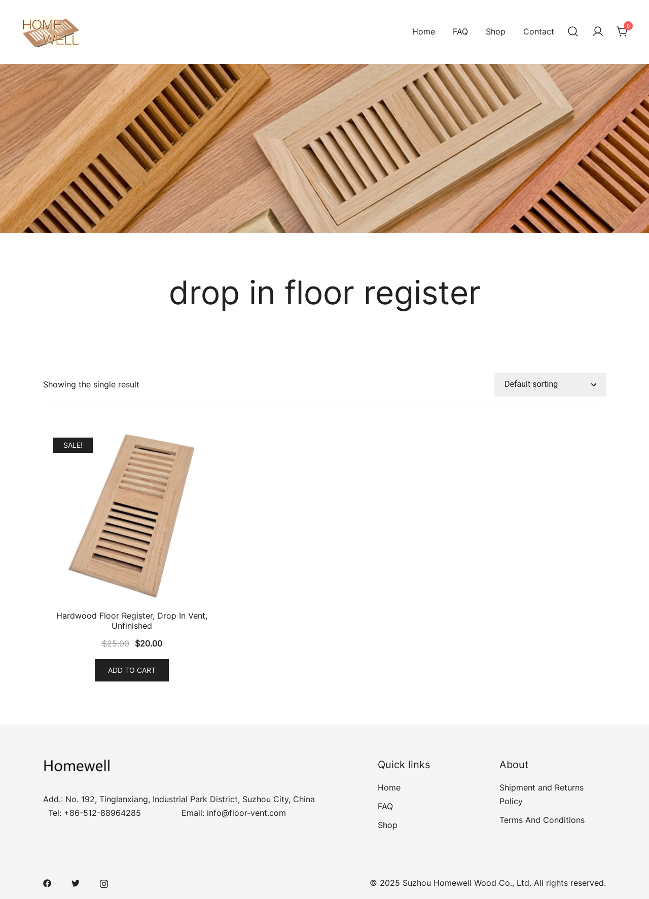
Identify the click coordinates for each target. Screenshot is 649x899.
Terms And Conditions (542, 820)
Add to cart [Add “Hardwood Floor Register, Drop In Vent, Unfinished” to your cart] (132, 670)
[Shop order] (550, 385)
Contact (538, 31)
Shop (496, 31)
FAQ (460, 31)
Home (423, 31)
